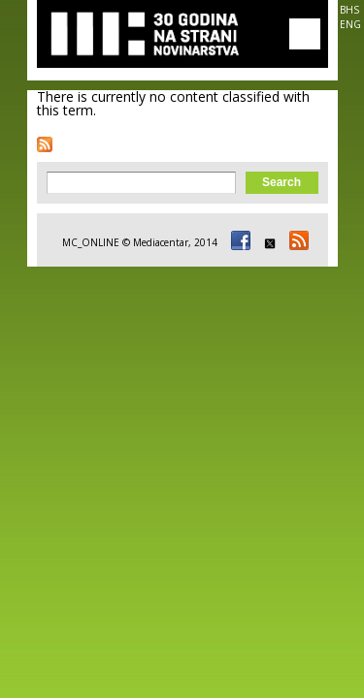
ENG (350, 24)
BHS (349, 9)
